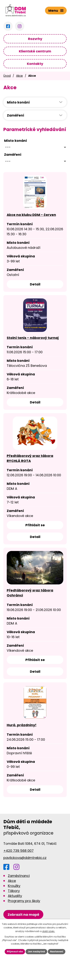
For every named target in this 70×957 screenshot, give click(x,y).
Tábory (14, 890)
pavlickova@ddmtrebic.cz (24, 857)
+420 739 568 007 (18, 850)
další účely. (48, 931)
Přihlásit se (35, 525)
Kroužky (14, 885)
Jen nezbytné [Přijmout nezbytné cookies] (36, 951)
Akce (19, 76)
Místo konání (15, 140)
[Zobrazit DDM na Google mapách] (23, 914)
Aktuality (15, 895)
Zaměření (12, 154)
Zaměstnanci (19, 875)
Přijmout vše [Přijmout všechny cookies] (15, 951)
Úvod (7, 76)
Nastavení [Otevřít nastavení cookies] (56, 951)
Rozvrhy (35, 38)
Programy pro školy (24, 900)
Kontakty (35, 63)
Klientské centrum (35, 51)
